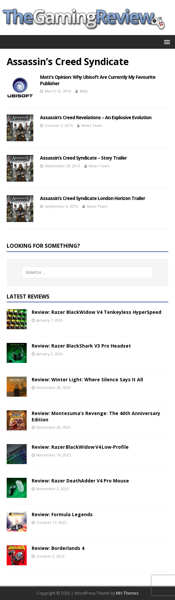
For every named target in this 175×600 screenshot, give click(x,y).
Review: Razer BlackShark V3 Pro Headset (81, 346)
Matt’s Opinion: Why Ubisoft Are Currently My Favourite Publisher (97, 80)
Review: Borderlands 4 (58, 548)
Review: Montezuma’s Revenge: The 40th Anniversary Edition (96, 416)
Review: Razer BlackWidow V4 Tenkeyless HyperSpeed (96, 312)
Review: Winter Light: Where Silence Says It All (87, 379)
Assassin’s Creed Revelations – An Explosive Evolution (95, 117)
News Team (91, 125)
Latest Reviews (28, 296)
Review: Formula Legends (62, 514)
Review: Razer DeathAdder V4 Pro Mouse (80, 480)
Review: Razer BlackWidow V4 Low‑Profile (80, 447)
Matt (84, 90)
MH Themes (127, 593)
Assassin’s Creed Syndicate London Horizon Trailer (92, 198)
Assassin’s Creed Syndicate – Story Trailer (83, 158)
